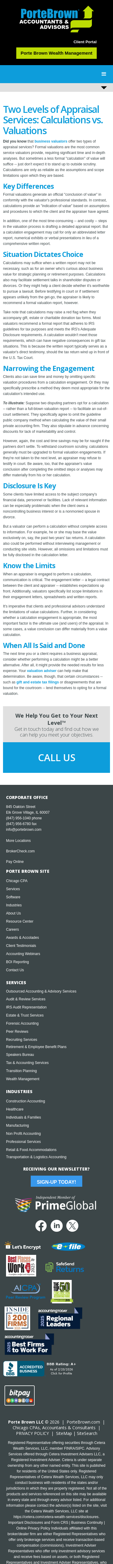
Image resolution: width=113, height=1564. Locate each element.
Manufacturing (17, 1125)
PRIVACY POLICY (32, 1433)
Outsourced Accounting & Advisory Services (41, 991)
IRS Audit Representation (26, 1007)
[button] (104, 74)
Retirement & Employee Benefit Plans (36, 1047)
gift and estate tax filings (38, 682)
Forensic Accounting (22, 1023)
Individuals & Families (23, 1117)
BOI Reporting (17, 962)
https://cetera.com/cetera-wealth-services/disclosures (56, 1517)
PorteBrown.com (83, 1422)
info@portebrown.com (24, 829)
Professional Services (23, 1142)
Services (13, 889)
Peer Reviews (17, 1031)
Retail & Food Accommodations (31, 1150)
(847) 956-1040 (18, 818)
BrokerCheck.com (20, 851)
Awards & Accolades (22, 938)
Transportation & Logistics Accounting (36, 1157)
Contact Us (15, 970)
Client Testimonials (21, 946)
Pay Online (15, 862)
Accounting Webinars (23, 954)
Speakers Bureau (20, 1055)
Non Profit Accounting (23, 1134)
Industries (14, 905)
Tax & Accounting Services (27, 1063)
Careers (12, 929)
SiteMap (64, 1433)
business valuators (51, 141)
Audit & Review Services (26, 999)
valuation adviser (41, 671)
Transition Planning (21, 1071)
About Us (13, 913)
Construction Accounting (25, 1101)
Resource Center (19, 921)
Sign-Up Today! (56, 1182)
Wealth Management (22, 1079)
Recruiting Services (21, 1040)
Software (13, 897)
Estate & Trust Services (25, 1015)
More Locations (18, 841)
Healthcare (15, 1109)
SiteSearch (87, 1433)
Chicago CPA (16, 881)
